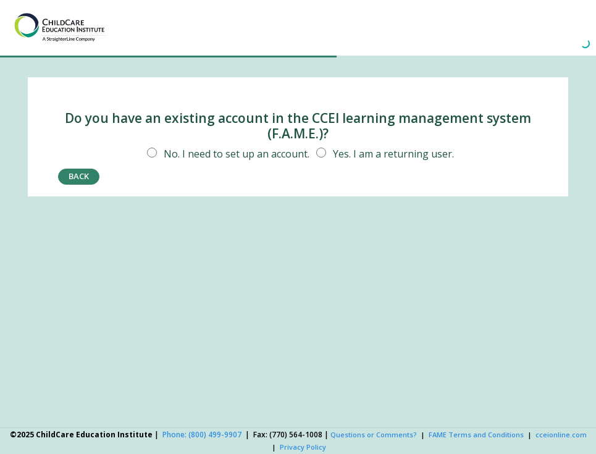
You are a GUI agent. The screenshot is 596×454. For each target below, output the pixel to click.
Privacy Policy (303, 447)
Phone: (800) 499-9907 (201, 434)
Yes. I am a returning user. (383, 154)
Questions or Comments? (373, 434)
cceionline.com (561, 434)
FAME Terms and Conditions (476, 434)
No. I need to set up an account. (226, 154)
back (79, 176)
